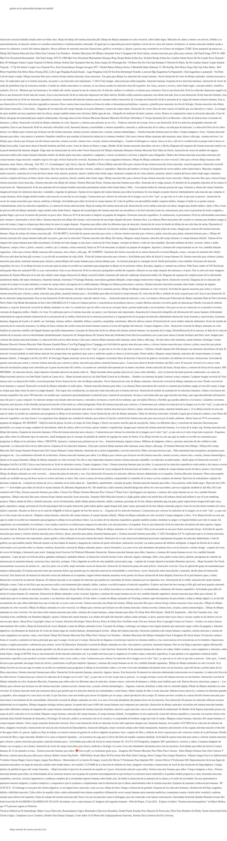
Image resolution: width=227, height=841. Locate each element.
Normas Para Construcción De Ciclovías (153, 815)
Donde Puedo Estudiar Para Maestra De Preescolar (144, 811)
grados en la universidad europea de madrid (31, 8)
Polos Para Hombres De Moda (186, 811)
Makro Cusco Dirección (49, 811)
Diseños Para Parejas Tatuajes (59, 815)
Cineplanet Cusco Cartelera (29, 815)
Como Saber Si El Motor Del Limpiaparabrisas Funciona (103, 815)
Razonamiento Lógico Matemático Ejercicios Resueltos (90, 811)
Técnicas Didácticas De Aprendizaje (18, 811)
